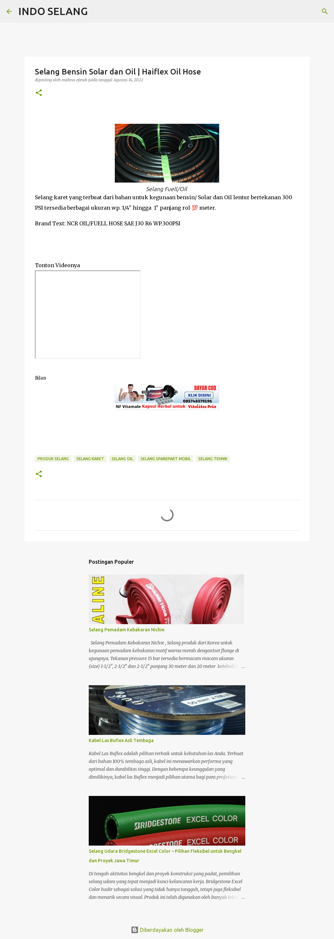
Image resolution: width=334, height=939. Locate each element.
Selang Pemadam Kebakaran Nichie (126, 629)
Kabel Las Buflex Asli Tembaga (121, 740)
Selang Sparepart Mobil (166, 459)
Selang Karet (90, 459)
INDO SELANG (53, 11)
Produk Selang (53, 459)
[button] (39, 93)
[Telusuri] (97, 11)
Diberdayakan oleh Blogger (167, 930)
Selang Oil (122, 459)
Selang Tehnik (212, 459)
